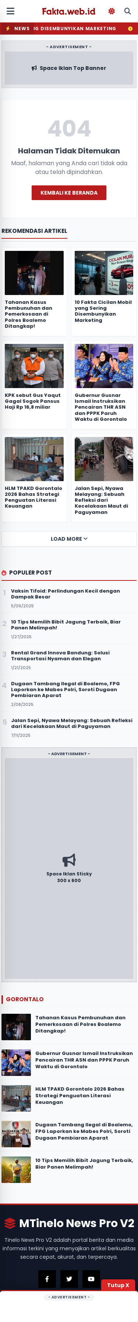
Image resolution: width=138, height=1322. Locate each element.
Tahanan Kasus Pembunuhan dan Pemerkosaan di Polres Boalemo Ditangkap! (80, 1024)
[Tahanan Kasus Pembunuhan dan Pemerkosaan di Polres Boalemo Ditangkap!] (16, 1027)
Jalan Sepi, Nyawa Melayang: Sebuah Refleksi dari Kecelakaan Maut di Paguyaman (101, 500)
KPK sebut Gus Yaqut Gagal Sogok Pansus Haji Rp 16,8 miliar (33, 401)
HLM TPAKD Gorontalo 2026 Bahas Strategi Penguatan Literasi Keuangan (79, 1095)
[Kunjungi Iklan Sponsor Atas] (69, 68)
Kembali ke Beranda (69, 192)
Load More (69, 539)
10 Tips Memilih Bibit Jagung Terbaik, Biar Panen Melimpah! (84, 1163)
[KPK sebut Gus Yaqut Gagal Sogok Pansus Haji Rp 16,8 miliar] (34, 366)
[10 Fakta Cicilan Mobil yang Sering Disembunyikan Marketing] (104, 273)
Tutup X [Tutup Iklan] (118, 1285)
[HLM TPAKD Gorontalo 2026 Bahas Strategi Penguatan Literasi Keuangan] (16, 1098)
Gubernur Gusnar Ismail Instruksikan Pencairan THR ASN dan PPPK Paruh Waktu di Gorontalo (84, 1060)
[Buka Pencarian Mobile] (127, 11)
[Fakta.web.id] (69, 11)
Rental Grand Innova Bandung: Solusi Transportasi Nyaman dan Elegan (60, 655)
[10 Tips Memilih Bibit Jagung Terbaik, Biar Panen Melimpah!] (16, 1169)
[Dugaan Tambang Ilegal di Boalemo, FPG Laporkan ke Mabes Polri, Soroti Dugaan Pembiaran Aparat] (16, 1134)
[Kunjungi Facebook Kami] (47, 1279)
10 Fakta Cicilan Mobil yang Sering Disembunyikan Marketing (103, 311)
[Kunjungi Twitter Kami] (69, 1279)
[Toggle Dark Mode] (111, 11)
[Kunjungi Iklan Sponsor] (69, 868)
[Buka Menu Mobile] (10, 11)
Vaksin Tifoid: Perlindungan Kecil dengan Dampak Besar (65, 593)
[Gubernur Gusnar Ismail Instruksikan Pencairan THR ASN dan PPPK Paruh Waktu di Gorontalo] (16, 1062)
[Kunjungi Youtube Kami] (91, 1279)
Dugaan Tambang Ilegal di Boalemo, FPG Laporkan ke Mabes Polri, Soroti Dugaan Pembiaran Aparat (84, 1131)
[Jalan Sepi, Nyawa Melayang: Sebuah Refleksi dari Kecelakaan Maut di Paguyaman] (104, 459)
